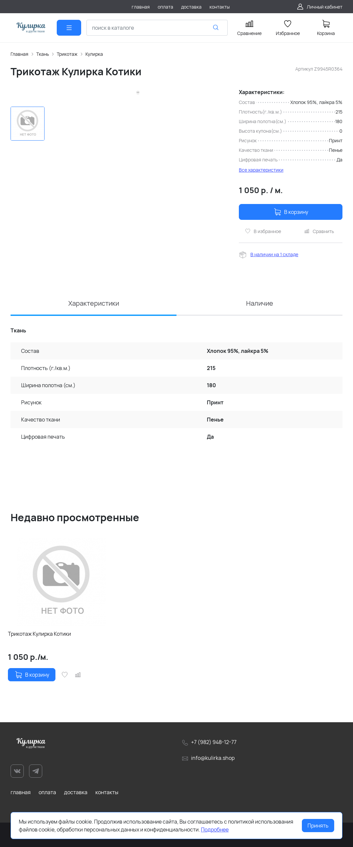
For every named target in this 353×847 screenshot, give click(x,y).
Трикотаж (67, 54)
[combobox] (157, 28)
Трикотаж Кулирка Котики (39, 633)
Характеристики (93, 303)
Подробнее (215, 829)
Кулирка (94, 54)
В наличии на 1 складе (274, 254)
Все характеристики (261, 170)
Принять (318, 825)
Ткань (42, 54)
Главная (19, 54)
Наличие (259, 303)
